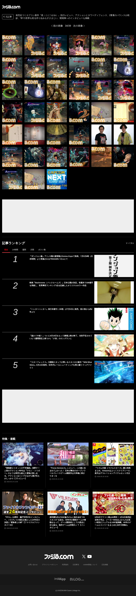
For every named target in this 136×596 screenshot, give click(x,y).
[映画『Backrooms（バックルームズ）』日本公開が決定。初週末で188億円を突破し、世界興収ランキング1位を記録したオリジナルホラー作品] (114, 292)
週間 (24, 250)
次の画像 (78, 25)
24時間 (15, 250)
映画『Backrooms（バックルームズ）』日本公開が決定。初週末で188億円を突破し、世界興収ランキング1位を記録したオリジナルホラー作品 (61, 284)
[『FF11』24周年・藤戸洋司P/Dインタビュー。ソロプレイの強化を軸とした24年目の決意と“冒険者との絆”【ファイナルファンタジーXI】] (22, 503)
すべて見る (130, 243)
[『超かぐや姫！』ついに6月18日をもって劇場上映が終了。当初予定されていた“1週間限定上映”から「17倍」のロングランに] (114, 345)
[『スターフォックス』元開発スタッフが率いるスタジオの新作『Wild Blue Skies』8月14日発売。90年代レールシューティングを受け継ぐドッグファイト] (114, 372)
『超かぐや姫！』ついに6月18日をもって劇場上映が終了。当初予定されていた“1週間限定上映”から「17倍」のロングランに (60, 337)
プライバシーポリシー (50, 565)
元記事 (7, 17)
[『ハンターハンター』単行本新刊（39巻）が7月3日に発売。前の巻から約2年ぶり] (114, 319)
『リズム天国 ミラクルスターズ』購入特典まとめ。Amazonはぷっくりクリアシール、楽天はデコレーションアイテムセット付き (113, 470)
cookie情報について (90, 565)
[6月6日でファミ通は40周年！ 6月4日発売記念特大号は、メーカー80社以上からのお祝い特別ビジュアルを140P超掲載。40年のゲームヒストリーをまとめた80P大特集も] (113, 503)
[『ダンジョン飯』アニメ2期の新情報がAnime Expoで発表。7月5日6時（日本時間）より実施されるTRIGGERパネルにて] (114, 266)
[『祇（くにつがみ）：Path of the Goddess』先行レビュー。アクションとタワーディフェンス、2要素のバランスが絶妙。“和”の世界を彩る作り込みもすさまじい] (12, 45)
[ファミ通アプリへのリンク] (60, 579)
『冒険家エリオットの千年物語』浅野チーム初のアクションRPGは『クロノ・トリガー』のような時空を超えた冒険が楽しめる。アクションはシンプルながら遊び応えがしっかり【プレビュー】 (22, 473)
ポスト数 (42, 250)
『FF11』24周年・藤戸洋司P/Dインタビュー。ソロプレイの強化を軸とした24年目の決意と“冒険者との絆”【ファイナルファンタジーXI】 (22, 521)
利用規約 (65, 565)
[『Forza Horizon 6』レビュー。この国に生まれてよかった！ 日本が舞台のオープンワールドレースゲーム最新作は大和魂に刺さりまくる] (68, 454)
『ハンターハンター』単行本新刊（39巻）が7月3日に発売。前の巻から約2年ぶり (60, 310)
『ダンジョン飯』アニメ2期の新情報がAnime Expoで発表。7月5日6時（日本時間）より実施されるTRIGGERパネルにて (61, 257)
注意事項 (76, 565)
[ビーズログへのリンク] (77, 579)
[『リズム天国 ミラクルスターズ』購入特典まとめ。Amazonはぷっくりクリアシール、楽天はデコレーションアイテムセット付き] (113, 454)
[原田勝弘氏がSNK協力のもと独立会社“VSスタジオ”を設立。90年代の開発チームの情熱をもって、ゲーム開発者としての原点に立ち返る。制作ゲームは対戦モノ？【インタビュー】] (68, 503)
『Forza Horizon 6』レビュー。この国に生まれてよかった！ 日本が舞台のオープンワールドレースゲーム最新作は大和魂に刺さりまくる (68, 472)
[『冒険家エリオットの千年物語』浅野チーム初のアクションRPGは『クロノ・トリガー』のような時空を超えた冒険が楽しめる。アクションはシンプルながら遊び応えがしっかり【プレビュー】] (22, 454)
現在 (6, 250)
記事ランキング (13, 243)
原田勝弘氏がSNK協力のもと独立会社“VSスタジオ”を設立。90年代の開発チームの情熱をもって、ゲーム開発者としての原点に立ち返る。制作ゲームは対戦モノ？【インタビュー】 (68, 522)
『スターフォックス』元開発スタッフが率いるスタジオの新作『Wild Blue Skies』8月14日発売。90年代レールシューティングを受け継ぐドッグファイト (60, 365)
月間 (32, 250)
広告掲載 (105, 565)
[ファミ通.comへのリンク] (11, 7)
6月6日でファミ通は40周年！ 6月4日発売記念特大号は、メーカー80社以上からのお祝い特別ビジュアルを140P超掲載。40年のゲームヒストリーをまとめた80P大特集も (113, 521)
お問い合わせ (33, 565)
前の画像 (58, 25)
